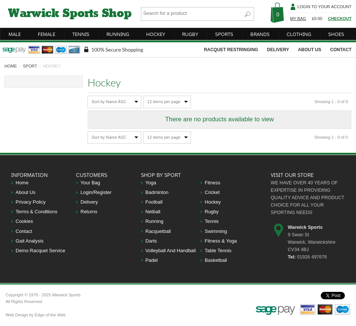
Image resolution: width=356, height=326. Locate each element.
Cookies (24, 221)
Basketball (216, 260)
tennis (80, 34)
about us (310, 49)
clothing (299, 34)
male (15, 34)
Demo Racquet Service (40, 250)
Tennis (212, 221)
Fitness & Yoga (221, 241)
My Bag (298, 18)
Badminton (156, 192)
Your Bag (90, 182)
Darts (151, 241)
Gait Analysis (29, 241)
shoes (336, 34)
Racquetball (158, 231)
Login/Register (96, 192)
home (10, 66)
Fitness (212, 182)
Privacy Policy (31, 202)
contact (341, 49)
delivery (278, 49)
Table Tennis (218, 250)
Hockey (213, 202)
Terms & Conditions (36, 211)
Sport (30, 66)
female (46, 34)
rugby (190, 34)
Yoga (150, 182)
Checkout (340, 18)
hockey (155, 34)
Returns (89, 211)
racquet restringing (231, 49)
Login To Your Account (324, 6)
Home (22, 182)
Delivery (89, 202)
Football (153, 202)
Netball (152, 211)
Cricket (212, 192)
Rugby (212, 211)
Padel (151, 260)
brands (260, 34)
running (117, 34)
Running (154, 221)
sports (224, 34)
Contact (24, 231)
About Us (25, 192)
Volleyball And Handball (170, 250)
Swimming (216, 231)
